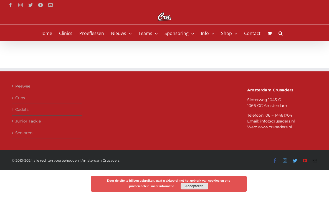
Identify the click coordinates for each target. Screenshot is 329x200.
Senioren (23, 132)
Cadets (22, 109)
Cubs (20, 97)
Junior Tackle (28, 121)
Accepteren (194, 186)
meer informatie (162, 186)
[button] (291, 32)
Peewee (22, 86)
